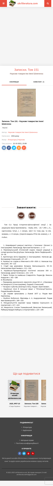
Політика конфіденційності (27, 443)
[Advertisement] (25, 38)
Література (12, 139)
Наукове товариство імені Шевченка (22, 132)
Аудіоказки (27, 430)
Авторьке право (27, 440)
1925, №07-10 (14, 403)
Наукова (21, 139)
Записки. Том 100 (31, 403)
